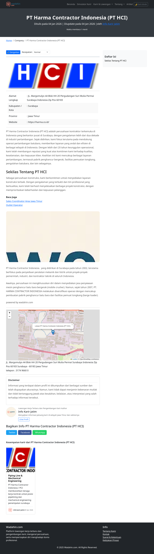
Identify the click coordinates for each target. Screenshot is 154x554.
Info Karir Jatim (111, 24)
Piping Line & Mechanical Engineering (15, 478)
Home (9, 40)
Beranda (71, 4)
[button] (53, 332)
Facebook (25, 432)
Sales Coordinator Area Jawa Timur (24, 201)
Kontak (106, 534)
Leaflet (73, 359)
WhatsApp (40, 432)
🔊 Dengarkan (13, 52)
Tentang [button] (119, 4)
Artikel (130, 4)
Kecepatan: (27, 52)
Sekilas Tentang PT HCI (115, 60)
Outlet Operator (14, 205)
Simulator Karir (84, 4)
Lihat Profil (23, 419)
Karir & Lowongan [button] (102, 4)
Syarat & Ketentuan (112, 537)
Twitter (12, 432)
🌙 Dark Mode (141, 4)
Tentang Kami (109, 531)
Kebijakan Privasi (111, 540)
